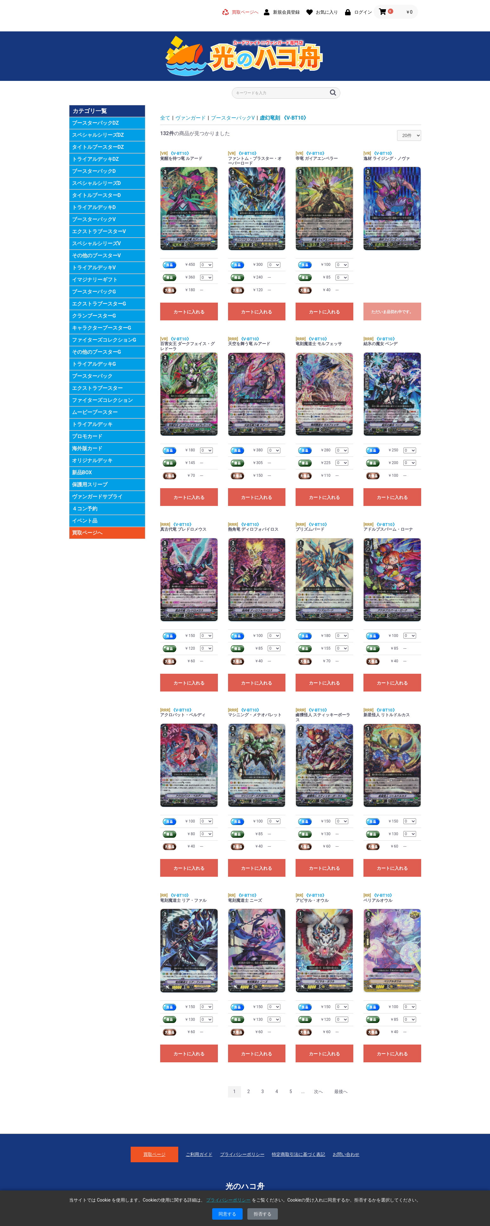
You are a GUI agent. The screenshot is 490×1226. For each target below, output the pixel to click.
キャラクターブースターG (101, 328)
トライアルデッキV (94, 268)
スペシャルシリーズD (96, 183)
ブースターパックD (94, 171)
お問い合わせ (346, 1154)
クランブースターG (94, 316)
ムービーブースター (95, 412)
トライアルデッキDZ (95, 159)
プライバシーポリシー (242, 1154)
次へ (318, 1091)
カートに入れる (189, 311)
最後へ (341, 1091)
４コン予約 (84, 509)
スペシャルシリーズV (96, 243)
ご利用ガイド (199, 1154)
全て (165, 118)
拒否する (262, 1213)
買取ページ (154, 1154)
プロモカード (87, 436)
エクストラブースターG (99, 304)
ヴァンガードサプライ (97, 497)
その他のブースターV (96, 255)
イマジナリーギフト (95, 280)
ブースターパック (92, 376)
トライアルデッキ (92, 424)
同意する (227, 1213)
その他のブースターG (96, 352)
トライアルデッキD (94, 207)
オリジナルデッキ (92, 460)
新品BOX (82, 472)
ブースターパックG (94, 292)
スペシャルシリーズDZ (98, 135)
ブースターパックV (94, 219)
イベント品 (84, 521)
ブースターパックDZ (95, 123)
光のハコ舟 (245, 1186)
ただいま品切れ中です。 (392, 312)
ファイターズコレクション (102, 400)
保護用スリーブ (90, 485)
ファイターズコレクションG (104, 340)
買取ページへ (87, 533)
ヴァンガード (190, 118)
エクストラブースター (97, 388)
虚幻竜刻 (284, 118)
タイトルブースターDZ (98, 147)
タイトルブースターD (96, 195)
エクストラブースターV (99, 231)
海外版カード (87, 448)
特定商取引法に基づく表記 (298, 1154)
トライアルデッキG (94, 364)
